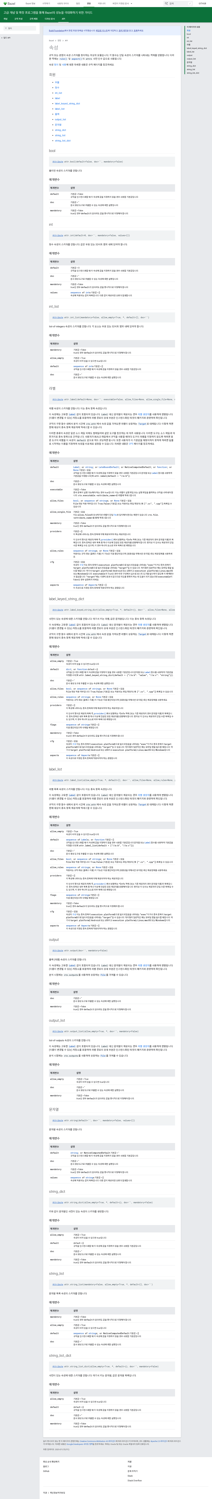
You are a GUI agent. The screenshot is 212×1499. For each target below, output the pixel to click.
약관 (45, 1493)
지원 (129, 1466)
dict (68, 669)
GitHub (202, 3)
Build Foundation (56, 30)
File (115, 515)
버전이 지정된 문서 (121, 3)
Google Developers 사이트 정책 (80, 1444)
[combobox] (178, 3)
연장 (59, 40)
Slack (130, 1476)
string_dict (60, 130)
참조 (78, 3)
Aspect (92, 584)
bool (75, 500)
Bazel (51, 40)
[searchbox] (20, 28)
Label (76, 467)
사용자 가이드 (63, 3)
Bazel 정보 (30, 3)
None (76, 470)
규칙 (131, 443)
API (66, 40)
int (87, 292)
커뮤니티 (102, 3)
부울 (57, 82)
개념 (5, 19)
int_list (58, 93)
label (57, 98)
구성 (81, 565)
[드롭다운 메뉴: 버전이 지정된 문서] (133, 3)
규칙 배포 (34, 19)
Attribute (58, 161)
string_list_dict (63, 140)
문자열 (58, 124)
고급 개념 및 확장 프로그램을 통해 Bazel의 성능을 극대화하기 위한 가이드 (48, 12)
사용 (64, 64)
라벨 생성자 (143, 414)
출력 (57, 114)
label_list (59, 108)
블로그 (46, 1466)
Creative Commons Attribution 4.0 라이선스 (98, 1441)
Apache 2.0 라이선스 (159, 1441)
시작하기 (46, 3)
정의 (56, 64)
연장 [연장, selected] (89, 3)
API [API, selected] (63, 19)
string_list (60, 135)
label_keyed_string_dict (67, 103)
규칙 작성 (18, 19)
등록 (136, 30)
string (89, 467)
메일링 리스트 (102, 30)
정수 (57, 87)
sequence (76, 292)
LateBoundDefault (109, 467)
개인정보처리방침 (57, 1493)
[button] (20, 38)
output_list (60, 119)
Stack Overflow (135, 1480)
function (162, 467)
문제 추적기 (133, 1471)
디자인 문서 (50, 19)
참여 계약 (123, 30)
